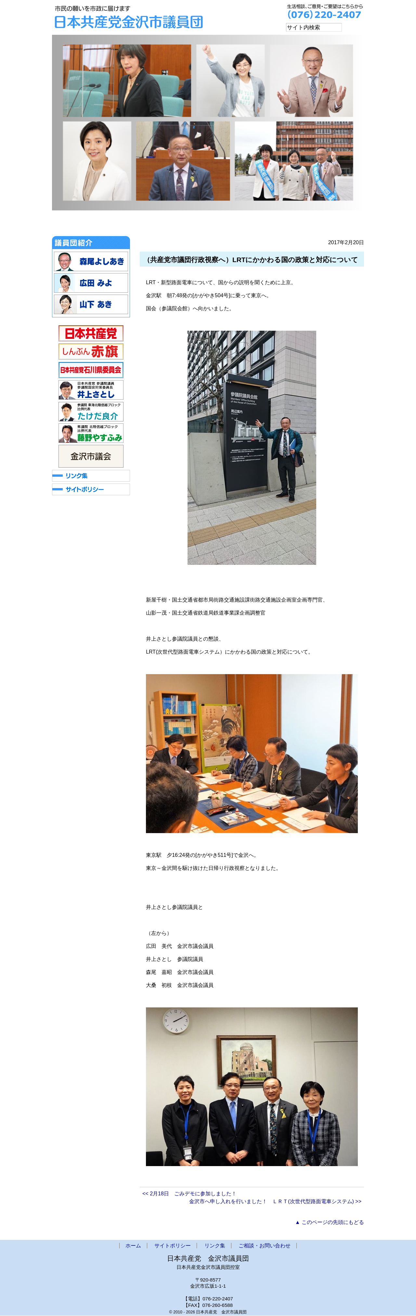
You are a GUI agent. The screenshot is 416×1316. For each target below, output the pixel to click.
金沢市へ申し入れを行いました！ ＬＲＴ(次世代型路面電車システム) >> (275, 1201)
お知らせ (106, 225)
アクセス (281, 225)
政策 (243, 225)
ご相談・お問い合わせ (332, 225)
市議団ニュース (199, 225)
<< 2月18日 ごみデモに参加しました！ (189, 1194)
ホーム (68, 225)
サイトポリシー (172, 1246)
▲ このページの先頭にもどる (329, 1222)
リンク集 (214, 1246)
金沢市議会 (150, 225)
